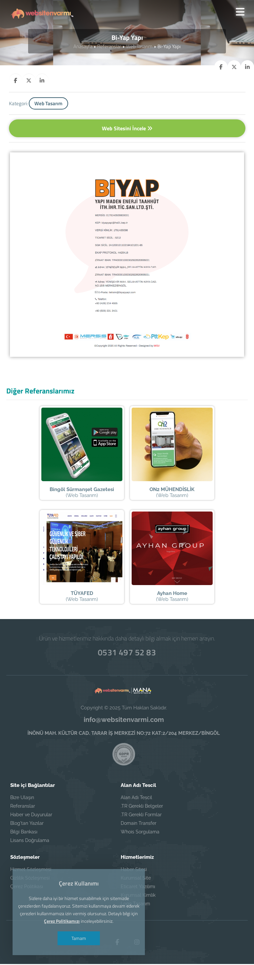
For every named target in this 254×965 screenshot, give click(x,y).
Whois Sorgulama (140, 832)
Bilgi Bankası (23, 832)
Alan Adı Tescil (136, 798)
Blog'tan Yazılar (27, 824)
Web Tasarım (139, 46)
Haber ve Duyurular (31, 815)
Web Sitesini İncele (127, 129)
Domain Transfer (138, 824)
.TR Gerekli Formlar (141, 815)
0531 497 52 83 (127, 653)
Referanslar (109, 46)
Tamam (78, 938)
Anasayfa (82, 46)
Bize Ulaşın (22, 798)
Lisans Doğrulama (29, 841)
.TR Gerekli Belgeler (142, 807)
